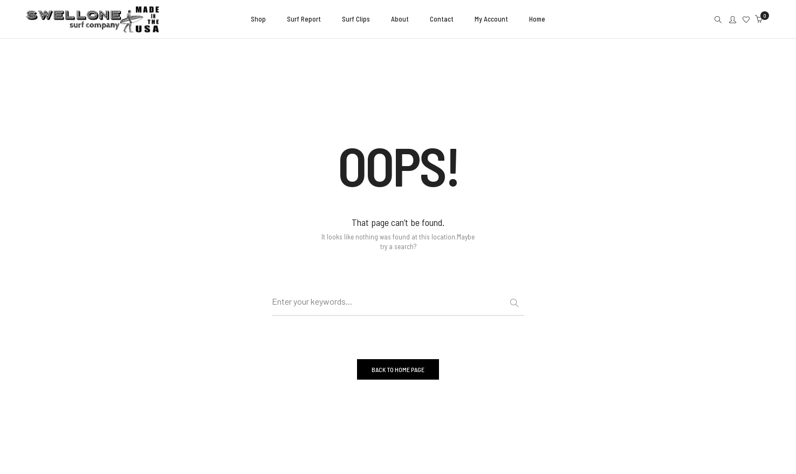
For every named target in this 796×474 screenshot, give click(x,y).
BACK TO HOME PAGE (398, 369)
